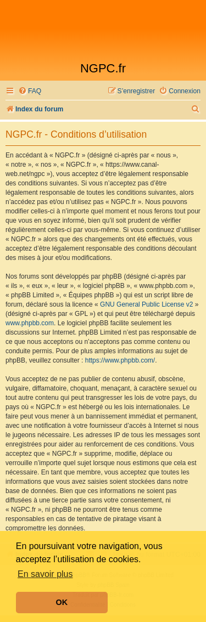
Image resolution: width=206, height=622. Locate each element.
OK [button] (62, 602)
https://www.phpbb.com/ (120, 360)
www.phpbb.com (29, 323)
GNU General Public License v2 (146, 304)
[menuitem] (29, 91)
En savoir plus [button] (45, 574)
